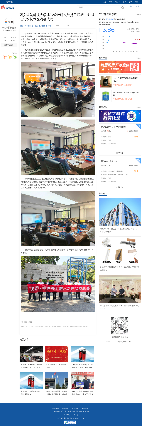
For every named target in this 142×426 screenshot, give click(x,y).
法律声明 (65, 408)
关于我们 (55, 408)
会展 (105, 2)
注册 (137, 6)
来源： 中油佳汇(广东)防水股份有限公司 (35, 26)
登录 (131, 6)
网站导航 (7, 2)
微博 (130, 2)
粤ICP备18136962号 (71, 415)
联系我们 (75, 408)
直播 (136, 2)
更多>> (138, 58)
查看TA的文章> (9, 45)
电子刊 (117, 2)
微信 (124, 2)
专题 (111, 2)
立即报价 (119, 153)
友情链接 (85, 408)
